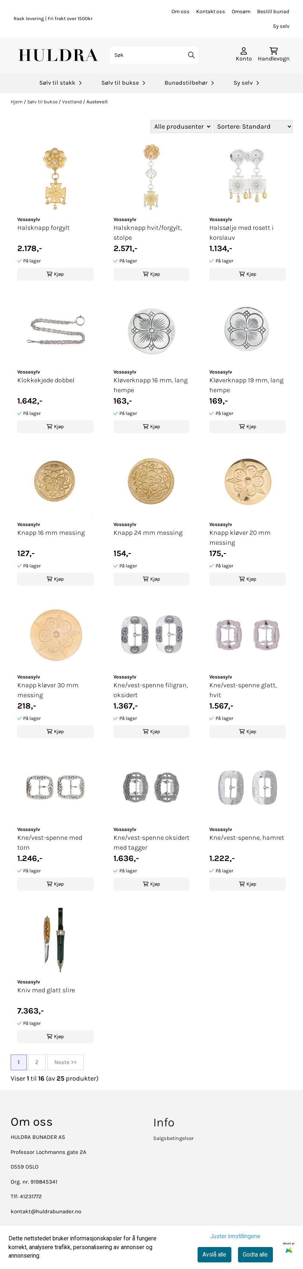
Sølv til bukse (43, 101)
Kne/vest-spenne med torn (49, 842)
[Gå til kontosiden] (244, 55)
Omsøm (241, 11)
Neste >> (65, 1062)
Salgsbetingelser (173, 1138)
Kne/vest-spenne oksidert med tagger (151, 842)
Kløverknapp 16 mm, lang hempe (150, 385)
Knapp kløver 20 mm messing (240, 538)
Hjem (17, 101)
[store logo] (59, 55)
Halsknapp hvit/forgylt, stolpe (147, 233)
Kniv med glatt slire (46, 990)
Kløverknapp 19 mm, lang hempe (246, 385)
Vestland (72, 101)
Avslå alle (214, 1254)
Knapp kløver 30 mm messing (48, 690)
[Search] (191, 55)
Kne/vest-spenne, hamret (246, 838)
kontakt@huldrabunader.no (46, 1211)
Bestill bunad (273, 11)
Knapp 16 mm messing (51, 533)
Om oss (181, 11)
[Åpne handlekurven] (274, 55)
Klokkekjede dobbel (46, 380)
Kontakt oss (210, 11)
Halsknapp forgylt (43, 228)
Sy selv (281, 26)
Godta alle (255, 1254)
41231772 (31, 1196)
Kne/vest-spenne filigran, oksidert (150, 690)
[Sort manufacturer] (181, 126)
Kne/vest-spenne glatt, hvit (243, 690)
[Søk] (154, 55)
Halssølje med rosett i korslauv (241, 233)
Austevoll (97, 101)
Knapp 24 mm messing (148, 533)
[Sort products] (253, 126)
